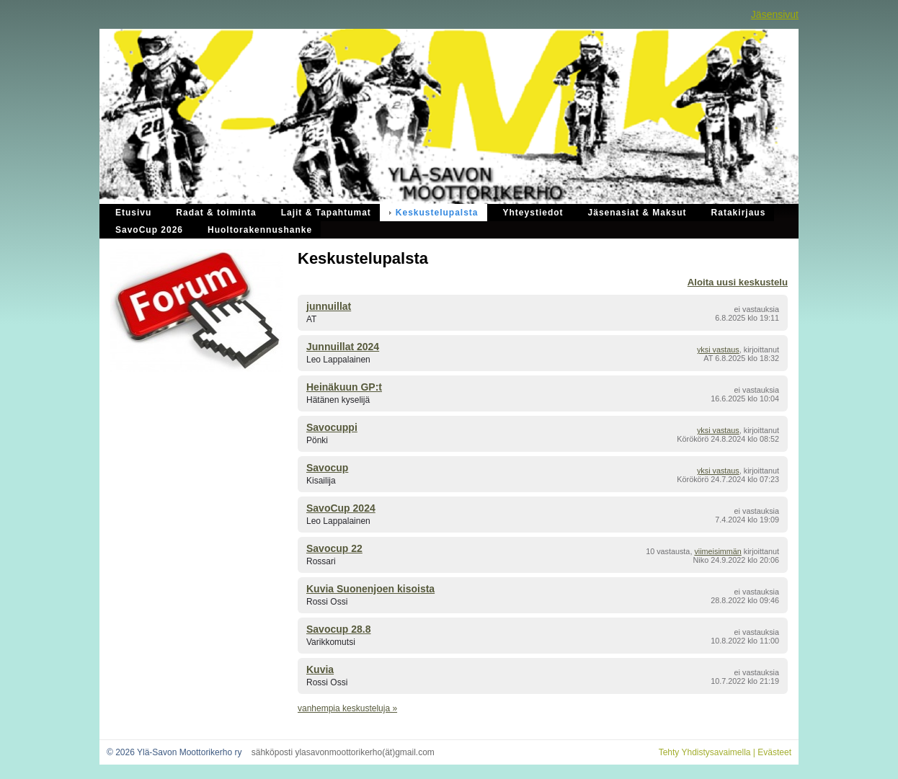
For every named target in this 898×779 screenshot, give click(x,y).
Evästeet (774, 752)
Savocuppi (331, 427)
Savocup (327, 467)
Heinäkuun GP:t (344, 387)
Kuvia (320, 669)
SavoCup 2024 (340, 508)
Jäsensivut (775, 14)
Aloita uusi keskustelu (738, 282)
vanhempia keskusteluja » (347, 708)
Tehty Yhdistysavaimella (705, 752)
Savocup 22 (334, 548)
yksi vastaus (718, 349)
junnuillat (328, 306)
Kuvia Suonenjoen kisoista (370, 589)
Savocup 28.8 (338, 629)
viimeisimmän (717, 551)
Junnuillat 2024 (342, 346)
